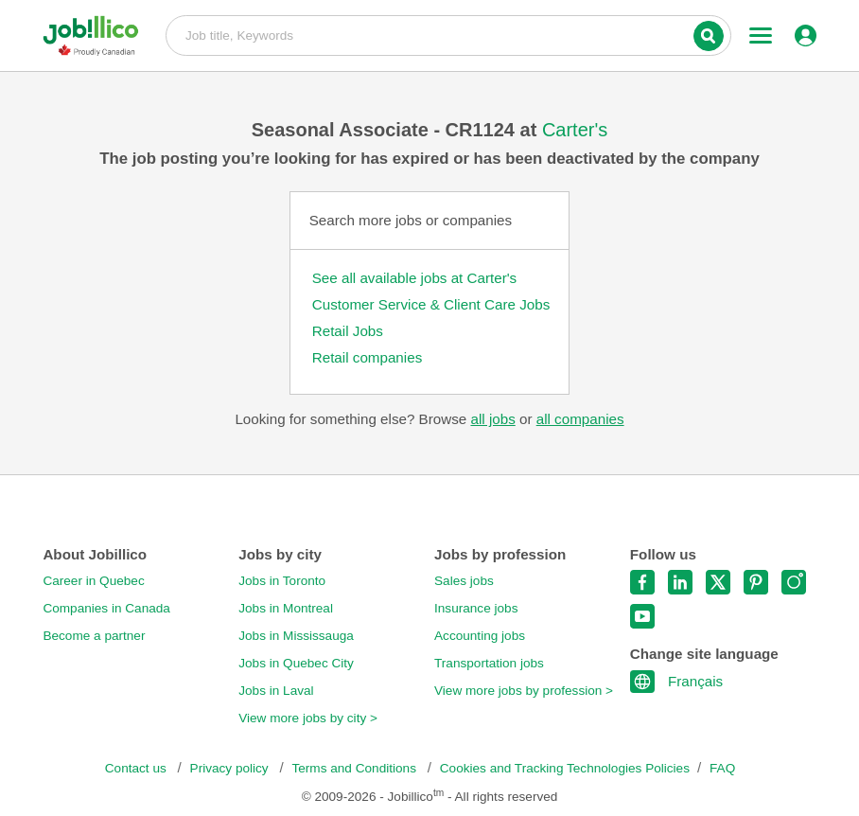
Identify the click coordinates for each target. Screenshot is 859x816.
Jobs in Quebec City (296, 663)
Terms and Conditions (355, 768)
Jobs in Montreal (285, 608)
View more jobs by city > (307, 718)
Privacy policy (231, 768)
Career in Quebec (93, 581)
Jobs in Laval (275, 690)
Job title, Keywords (448, 34)
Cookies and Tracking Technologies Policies (565, 768)
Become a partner (94, 636)
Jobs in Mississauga (296, 636)
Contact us (137, 768)
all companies (580, 419)
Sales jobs (464, 581)
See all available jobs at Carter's (414, 278)
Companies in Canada (106, 608)
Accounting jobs (479, 636)
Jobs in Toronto (281, 581)
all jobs (492, 419)
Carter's (574, 129)
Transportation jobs (489, 663)
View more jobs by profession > (523, 690)
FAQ (722, 768)
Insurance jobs (475, 608)
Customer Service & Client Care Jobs (431, 304)
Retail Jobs (347, 331)
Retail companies (367, 357)
